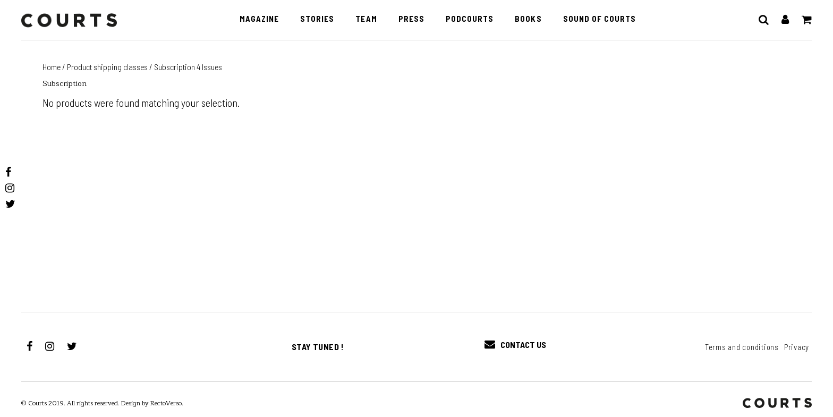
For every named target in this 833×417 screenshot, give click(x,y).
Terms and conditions (742, 347)
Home (51, 67)
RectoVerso (166, 403)
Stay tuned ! (318, 347)
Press (411, 18)
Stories (317, 18)
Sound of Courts (599, 18)
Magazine (259, 18)
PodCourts (470, 18)
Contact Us (515, 344)
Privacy (796, 347)
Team (366, 18)
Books (528, 18)
